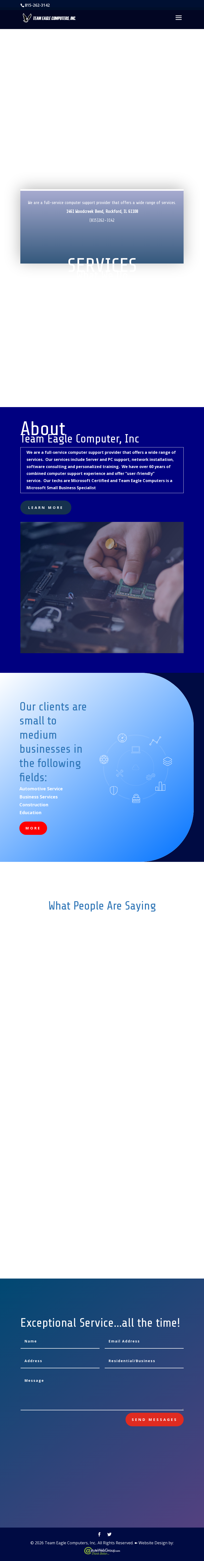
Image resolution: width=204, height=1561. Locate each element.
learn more (46, 507)
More (33, 827)
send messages (155, 1419)
